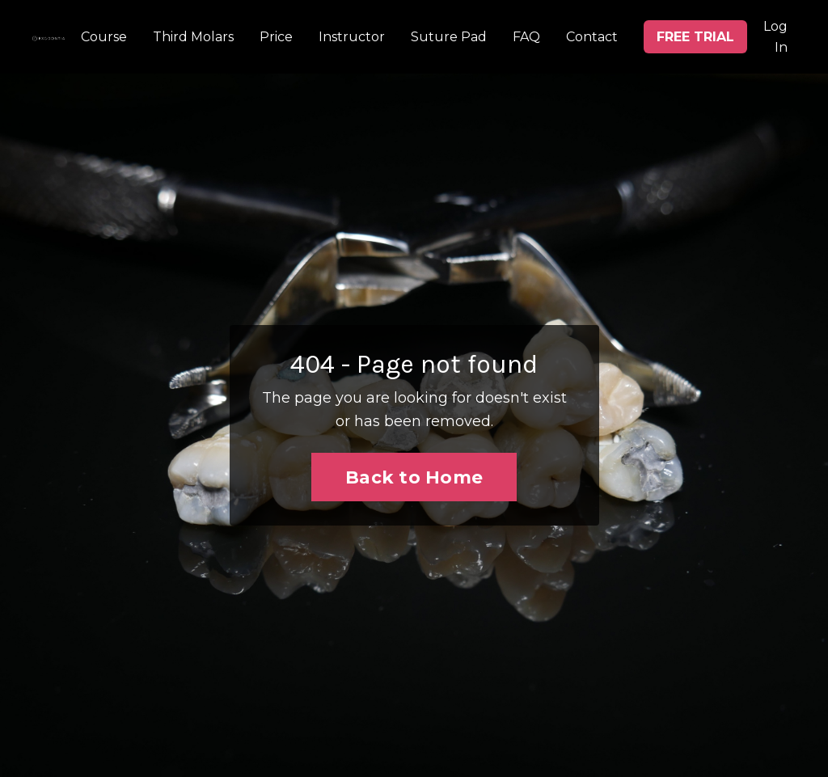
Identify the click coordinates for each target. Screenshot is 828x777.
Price (276, 36)
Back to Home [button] (414, 477)
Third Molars (193, 36)
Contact (592, 36)
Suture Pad (449, 36)
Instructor (352, 36)
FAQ (526, 36)
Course (104, 36)
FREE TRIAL (695, 36)
